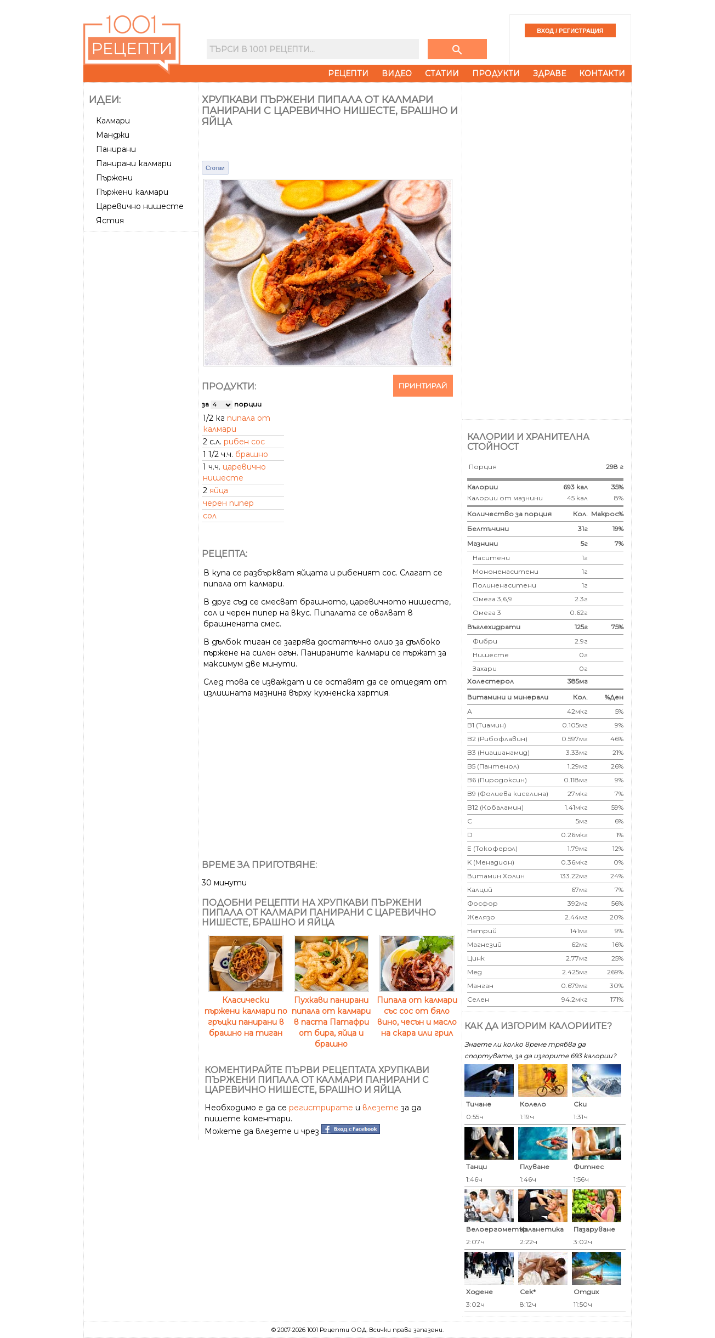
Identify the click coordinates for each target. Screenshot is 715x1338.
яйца (218, 490)
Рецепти (348, 73)
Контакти (602, 73)
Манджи (112, 135)
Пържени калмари (132, 192)
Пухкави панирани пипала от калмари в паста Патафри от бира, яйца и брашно (331, 1016)
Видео (397, 73)
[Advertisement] (142, 399)
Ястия (110, 220)
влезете (380, 1108)
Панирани (116, 149)
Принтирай (423, 385)
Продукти (496, 73)
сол (210, 516)
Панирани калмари (134, 163)
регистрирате (321, 1108)
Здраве (549, 73)
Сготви (215, 168)
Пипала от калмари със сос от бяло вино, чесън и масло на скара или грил (417, 1011)
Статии (442, 73)
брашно (251, 454)
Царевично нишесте (140, 206)
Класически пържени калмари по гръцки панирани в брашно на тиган (246, 1011)
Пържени (114, 178)
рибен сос (244, 442)
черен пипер (228, 503)
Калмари (113, 121)
